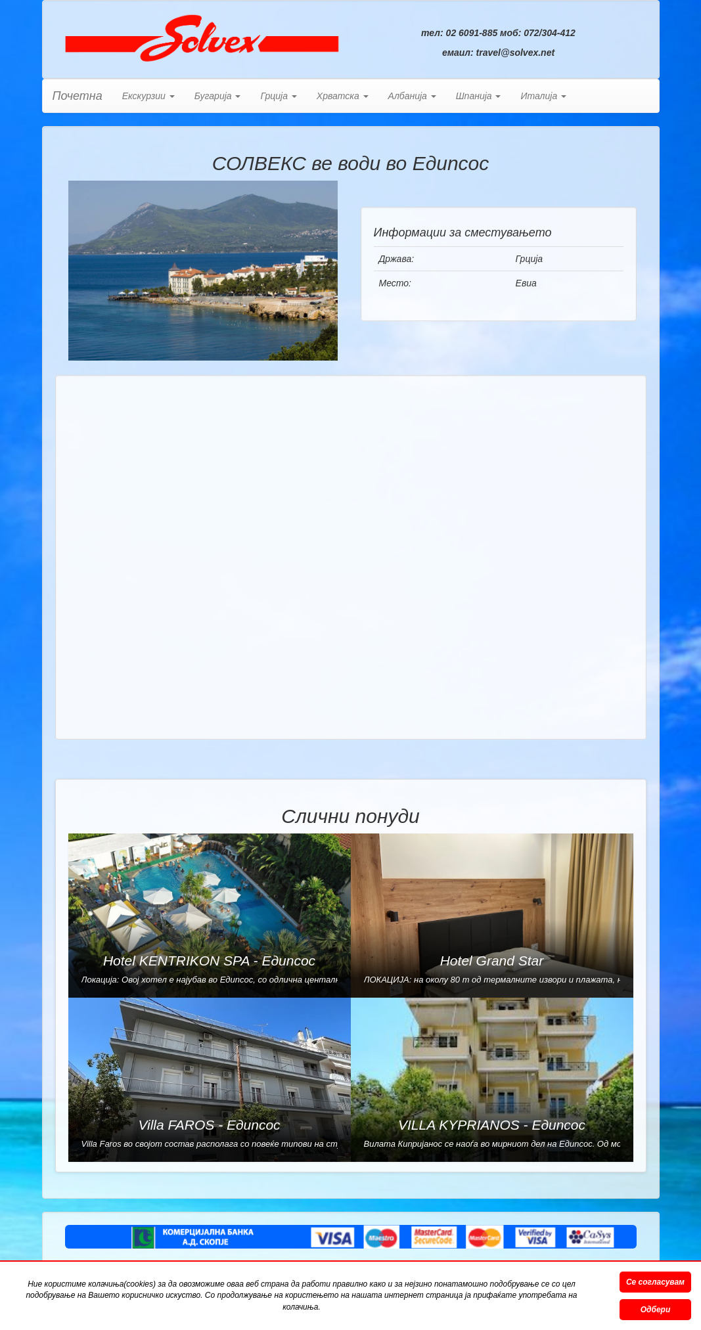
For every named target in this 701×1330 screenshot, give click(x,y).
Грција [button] (278, 96)
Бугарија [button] (217, 96)
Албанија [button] (412, 96)
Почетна (77, 95)
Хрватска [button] (343, 96)
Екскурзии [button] (148, 96)
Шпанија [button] (478, 96)
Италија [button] (543, 96)
